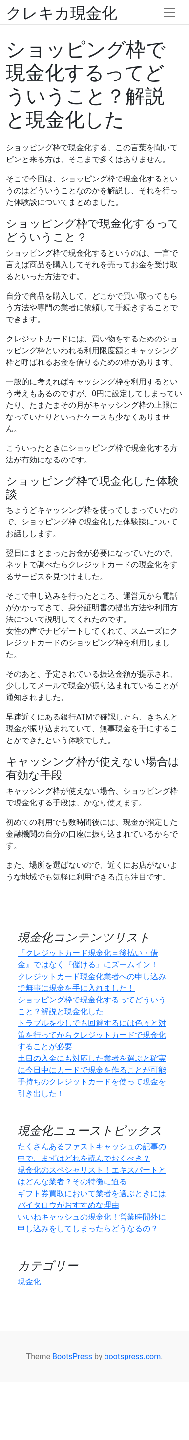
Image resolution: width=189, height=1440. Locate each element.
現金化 (29, 1281)
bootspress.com (132, 1356)
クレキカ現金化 (61, 12)
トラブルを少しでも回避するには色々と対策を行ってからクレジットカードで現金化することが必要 (92, 1035)
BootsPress (72, 1356)
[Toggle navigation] (169, 12)
